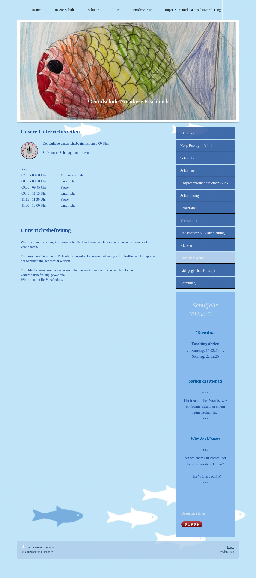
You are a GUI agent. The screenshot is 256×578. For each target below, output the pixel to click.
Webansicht (227, 551)
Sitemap (50, 547)
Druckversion (33, 547)
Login (230, 547)
